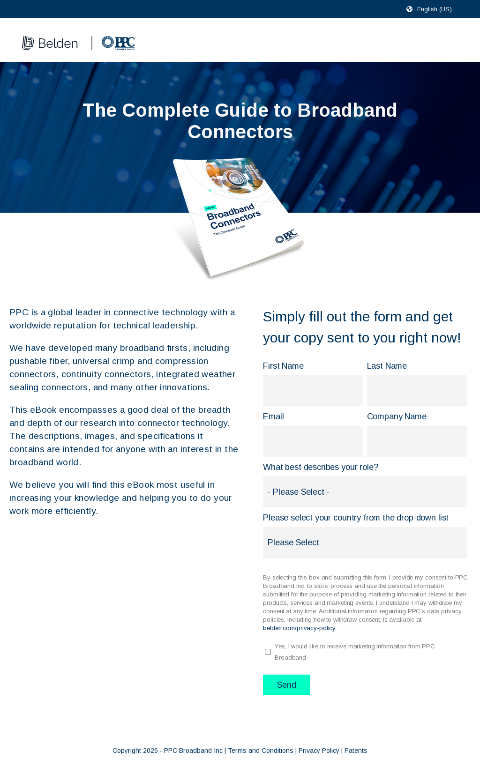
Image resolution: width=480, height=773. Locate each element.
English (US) (434, 9)
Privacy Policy (319, 750)
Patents (356, 750)
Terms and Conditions (260, 750)
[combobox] (438, 9)
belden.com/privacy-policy (299, 628)
